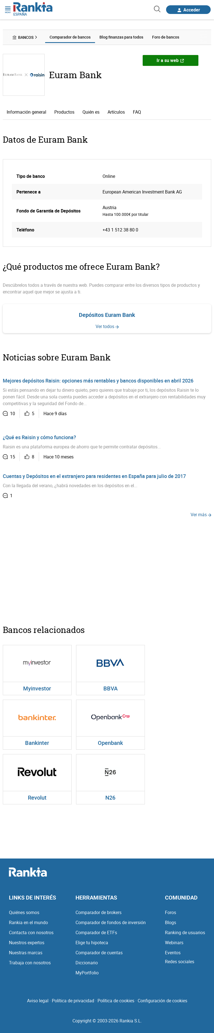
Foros (170, 912)
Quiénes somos (24, 912)
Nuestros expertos (26, 942)
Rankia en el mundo (28, 922)
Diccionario (87, 963)
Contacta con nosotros (31, 932)
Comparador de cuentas (99, 953)
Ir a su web (170, 60)
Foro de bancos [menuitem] (165, 37)
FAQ (137, 112)
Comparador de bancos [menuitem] (70, 37)
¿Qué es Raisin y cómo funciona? (39, 437)
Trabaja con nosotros (30, 963)
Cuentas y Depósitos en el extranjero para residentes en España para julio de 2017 (94, 476)
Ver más (201, 514)
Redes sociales (179, 961)
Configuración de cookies (162, 1001)
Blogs (170, 922)
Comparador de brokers (98, 912)
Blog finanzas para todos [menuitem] (121, 37)
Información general (26, 112)
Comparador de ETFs (96, 932)
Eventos (173, 953)
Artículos (116, 112)
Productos (64, 112)
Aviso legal (37, 1001)
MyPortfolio (87, 973)
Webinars (174, 942)
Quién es (90, 112)
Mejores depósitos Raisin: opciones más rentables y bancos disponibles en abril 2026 (98, 380)
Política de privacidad (73, 1001)
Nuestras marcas (25, 953)
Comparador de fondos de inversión (111, 922)
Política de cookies (116, 1001)
